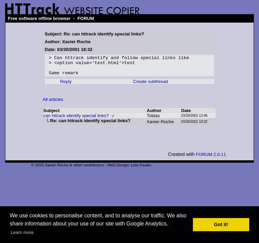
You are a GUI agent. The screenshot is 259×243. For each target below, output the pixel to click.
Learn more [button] (21, 232)
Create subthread (150, 85)
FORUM (86, 18)
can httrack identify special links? (76, 119)
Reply (65, 85)
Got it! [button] (221, 224)
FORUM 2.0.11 (211, 158)
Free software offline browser (39, 18)
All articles (53, 103)
